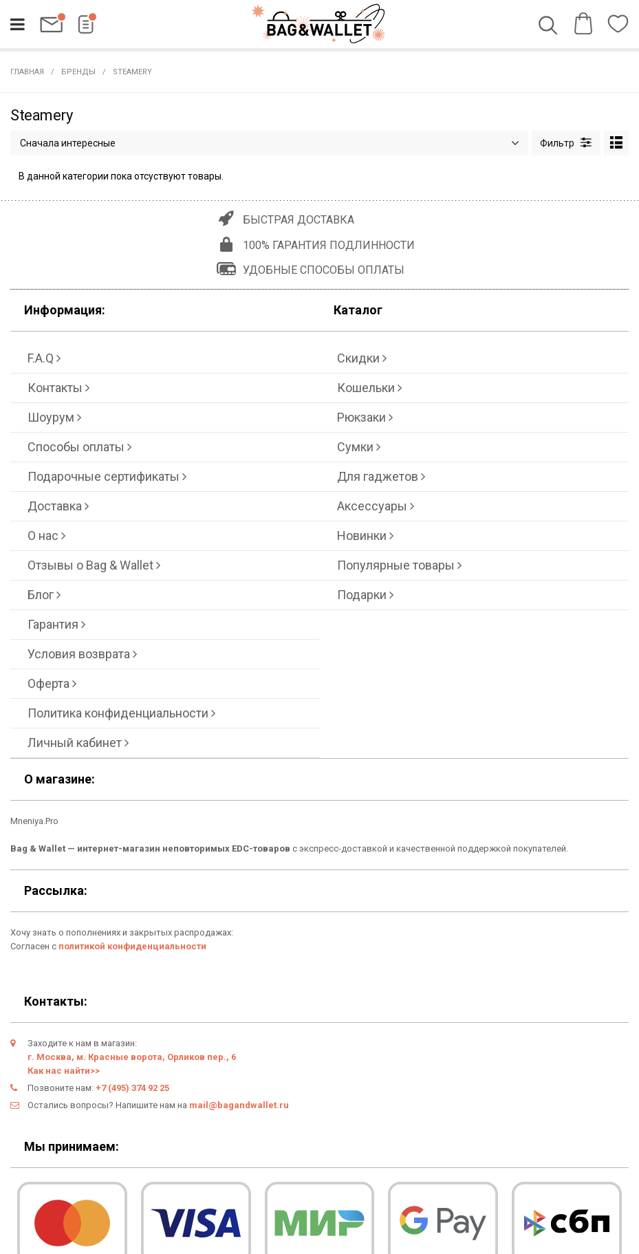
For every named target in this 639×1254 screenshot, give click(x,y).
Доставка (58, 506)
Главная (27, 71)
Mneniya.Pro (34, 821)
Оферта (52, 683)
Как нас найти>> (64, 1071)
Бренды (78, 71)
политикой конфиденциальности (132, 946)
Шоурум (54, 417)
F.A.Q (44, 358)
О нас (46, 535)
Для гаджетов (381, 476)
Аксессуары (375, 506)
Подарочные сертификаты (107, 476)
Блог (44, 594)
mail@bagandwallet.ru (239, 1105)
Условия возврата (82, 654)
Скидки (362, 358)
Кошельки (369, 387)
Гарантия (56, 624)
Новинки (365, 535)
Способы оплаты (79, 447)
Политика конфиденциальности (121, 713)
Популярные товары (399, 565)
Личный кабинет (78, 742)
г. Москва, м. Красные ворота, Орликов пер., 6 (132, 1057)
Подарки (365, 594)
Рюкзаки (365, 417)
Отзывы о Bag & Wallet (94, 565)
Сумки (358, 447)
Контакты (58, 387)
